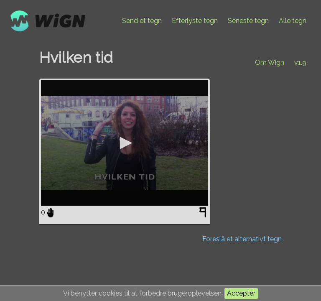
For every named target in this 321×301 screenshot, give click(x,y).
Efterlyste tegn (195, 21)
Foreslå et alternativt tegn (242, 239)
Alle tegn (292, 21)
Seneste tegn (248, 21)
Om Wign (269, 62)
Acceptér (241, 293)
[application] (124, 143)
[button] (124, 143)
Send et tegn (142, 21)
